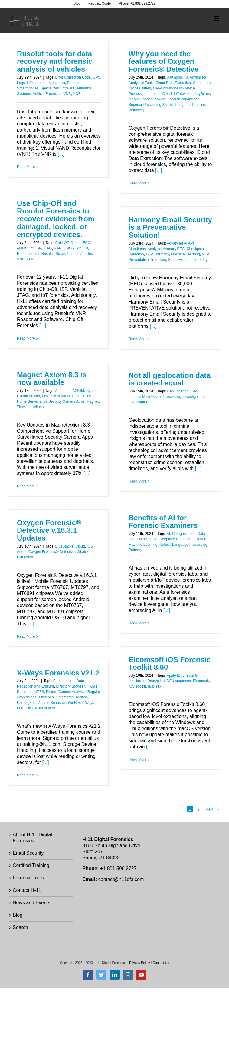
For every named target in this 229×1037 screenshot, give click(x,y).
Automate (62, 390)
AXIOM (78, 390)
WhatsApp (137, 110)
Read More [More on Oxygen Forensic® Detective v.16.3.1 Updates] (26, 636)
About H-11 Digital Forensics (32, 837)
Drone (76, 243)
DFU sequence (179, 681)
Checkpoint (196, 249)
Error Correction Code (73, 77)
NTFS (39, 692)
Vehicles (86, 254)
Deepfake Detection (175, 539)
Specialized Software (57, 88)
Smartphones (27, 88)
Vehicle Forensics (47, 94)
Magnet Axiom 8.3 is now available (52, 379)
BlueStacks (64, 546)
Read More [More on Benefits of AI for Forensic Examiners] (137, 623)
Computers (202, 83)
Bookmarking (63, 681)
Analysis (154, 249)
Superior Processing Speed (151, 104)
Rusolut (73, 83)
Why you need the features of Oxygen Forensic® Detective (163, 61)
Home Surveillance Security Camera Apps (50, 401)
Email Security (28, 853)
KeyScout (202, 94)
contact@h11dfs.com (121, 879)
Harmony (162, 254)
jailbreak (155, 686)
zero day (201, 260)
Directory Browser (70, 686)
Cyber (91, 390)
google (154, 94)
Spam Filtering (179, 260)
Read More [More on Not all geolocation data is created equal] (137, 481)
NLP (205, 254)
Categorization (183, 534)
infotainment (37, 83)
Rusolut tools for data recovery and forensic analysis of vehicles (54, 61)
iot (32, 248)
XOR (77, 94)
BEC (181, 249)
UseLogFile (26, 703)
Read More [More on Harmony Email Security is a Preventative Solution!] (137, 339)
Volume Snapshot (51, 703)
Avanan (169, 249)
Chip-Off (62, 243)
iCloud (167, 94)
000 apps (174, 77)
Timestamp (65, 697)
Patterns (135, 550)
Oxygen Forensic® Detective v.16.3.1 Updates (49, 530)
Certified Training (31, 865)
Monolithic (57, 83)
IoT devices (183, 94)
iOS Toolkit (137, 686)
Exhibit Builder (28, 396)
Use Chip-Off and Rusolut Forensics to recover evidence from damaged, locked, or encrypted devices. (55, 219)
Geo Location (177, 391)
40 (186, 77)
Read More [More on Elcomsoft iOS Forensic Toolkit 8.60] (137, 759)
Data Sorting (147, 539)
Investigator (138, 402)
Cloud (80, 546)
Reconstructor (28, 254)
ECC (86, 243)
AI (168, 534)
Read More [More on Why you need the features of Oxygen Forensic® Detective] (137, 183)
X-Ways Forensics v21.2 (58, 673)
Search (20, 927)
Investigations (194, 397)
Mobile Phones (140, 99)
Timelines (46, 697)
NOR (70, 248)
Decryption (156, 681)
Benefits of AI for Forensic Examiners (163, 522)
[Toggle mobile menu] (217, 18)
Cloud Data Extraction (173, 83)
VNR (67, 94)
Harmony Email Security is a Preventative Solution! (170, 227)
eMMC (22, 248)
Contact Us (161, 962)
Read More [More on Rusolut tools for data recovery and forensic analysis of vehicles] (26, 167)
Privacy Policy (139, 962)
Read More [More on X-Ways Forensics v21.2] (26, 775)
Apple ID (174, 675)
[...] (61, 154)
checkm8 (190, 675)
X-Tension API (46, 708)
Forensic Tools (28, 877)
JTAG (47, 248)
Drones (134, 88)
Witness (39, 407)
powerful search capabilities (177, 99)
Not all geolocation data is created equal (170, 379)
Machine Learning (185, 254)
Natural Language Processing (183, 544)
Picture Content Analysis (65, 692)
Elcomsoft (201, 681)
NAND (59, 248)
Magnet (93, 401)
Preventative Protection (147, 260)
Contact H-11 (27, 890)
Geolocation (81, 396)
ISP (38, 248)
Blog (17, 915)
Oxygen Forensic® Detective (51, 552)
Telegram (182, 104)
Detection (136, 254)
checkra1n (137, 681)
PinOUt (82, 248)
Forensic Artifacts (56, 396)
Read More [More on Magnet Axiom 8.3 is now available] (26, 486)
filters (146, 88)
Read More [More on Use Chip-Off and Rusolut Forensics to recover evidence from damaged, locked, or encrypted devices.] (26, 338)
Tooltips (81, 697)
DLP (149, 254)
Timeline (198, 104)
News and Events (32, 902)
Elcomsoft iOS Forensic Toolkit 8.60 (170, 663)
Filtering (199, 539)
